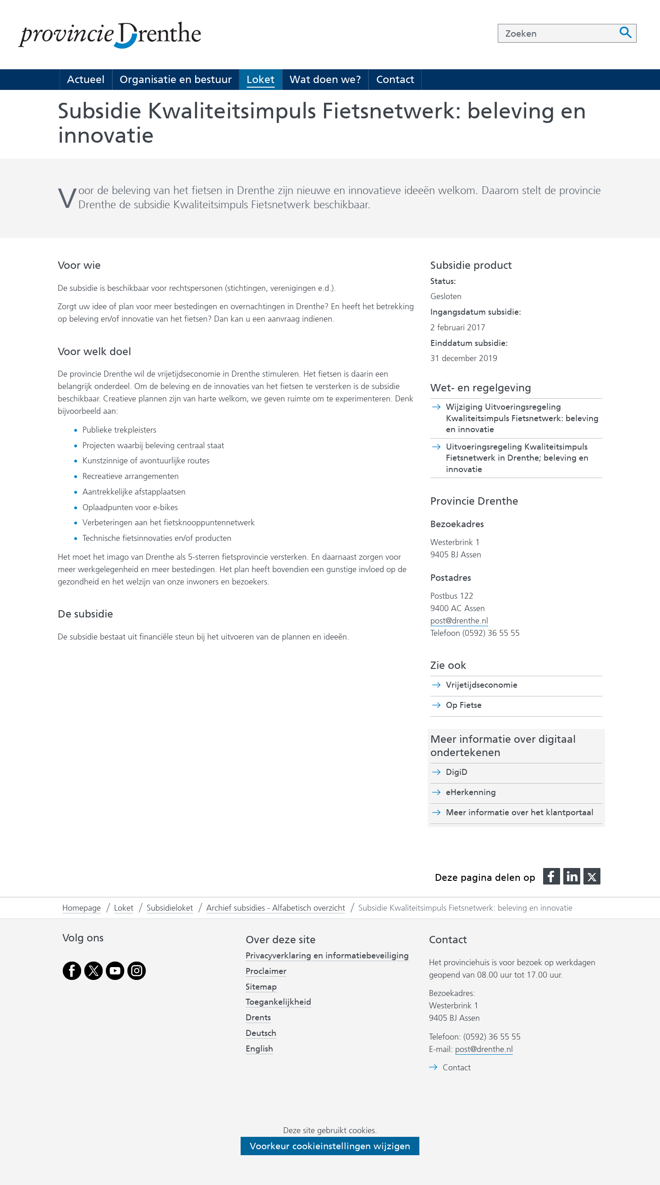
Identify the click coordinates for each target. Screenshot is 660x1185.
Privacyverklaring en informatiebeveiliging (327, 956)
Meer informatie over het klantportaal (520, 812)
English (259, 1049)
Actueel (85, 79)
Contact (395, 79)
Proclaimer (266, 971)
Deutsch (261, 1033)
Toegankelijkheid (278, 1002)
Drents (258, 1018)
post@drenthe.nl (459, 621)
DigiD (457, 772)
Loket (261, 79)
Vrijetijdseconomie (481, 685)
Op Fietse (480, 705)
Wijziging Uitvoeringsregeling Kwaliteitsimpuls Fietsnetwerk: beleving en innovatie (522, 418)
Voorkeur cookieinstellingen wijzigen (330, 1146)
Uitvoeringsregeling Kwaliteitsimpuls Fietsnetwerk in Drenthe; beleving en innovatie (517, 458)
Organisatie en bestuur (176, 79)
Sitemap (261, 987)
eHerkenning (471, 792)
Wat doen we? (325, 79)
